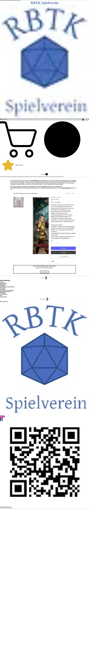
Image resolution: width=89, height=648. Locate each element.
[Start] (14, 193)
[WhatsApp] (51, 261)
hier (61, 184)
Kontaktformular (3, 294)
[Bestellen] (63, 248)
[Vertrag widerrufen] (44, 299)
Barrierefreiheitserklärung (6, 291)
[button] (44, 139)
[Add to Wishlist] (63, 256)
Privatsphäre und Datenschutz (7, 290)
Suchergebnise (3, 296)
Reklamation (3, 285)
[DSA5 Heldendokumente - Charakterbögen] (26, 193)
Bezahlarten (3, 284)
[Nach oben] (44, 278)
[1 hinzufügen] (57, 243)
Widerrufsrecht (3, 283)
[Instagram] (44, 417)
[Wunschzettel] (44, 174)
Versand (2, 282)
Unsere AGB (3, 287)
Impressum (2, 289)
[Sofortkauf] (63, 252)
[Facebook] (53, 261)
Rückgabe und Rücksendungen (7, 286)
